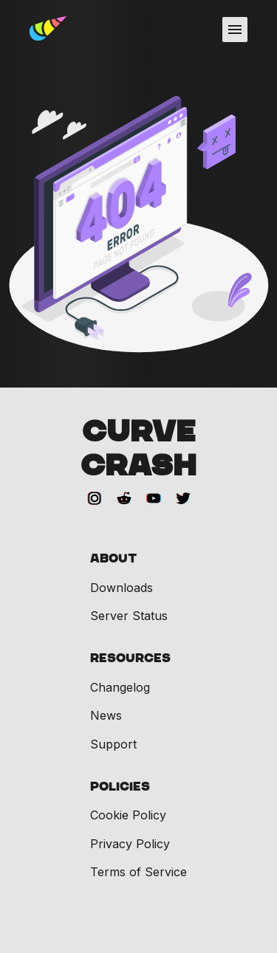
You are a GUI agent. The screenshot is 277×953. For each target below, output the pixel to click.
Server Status (129, 615)
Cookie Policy (128, 815)
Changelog (120, 687)
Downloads (121, 587)
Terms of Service (138, 871)
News (106, 715)
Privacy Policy (130, 843)
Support (113, 744)
